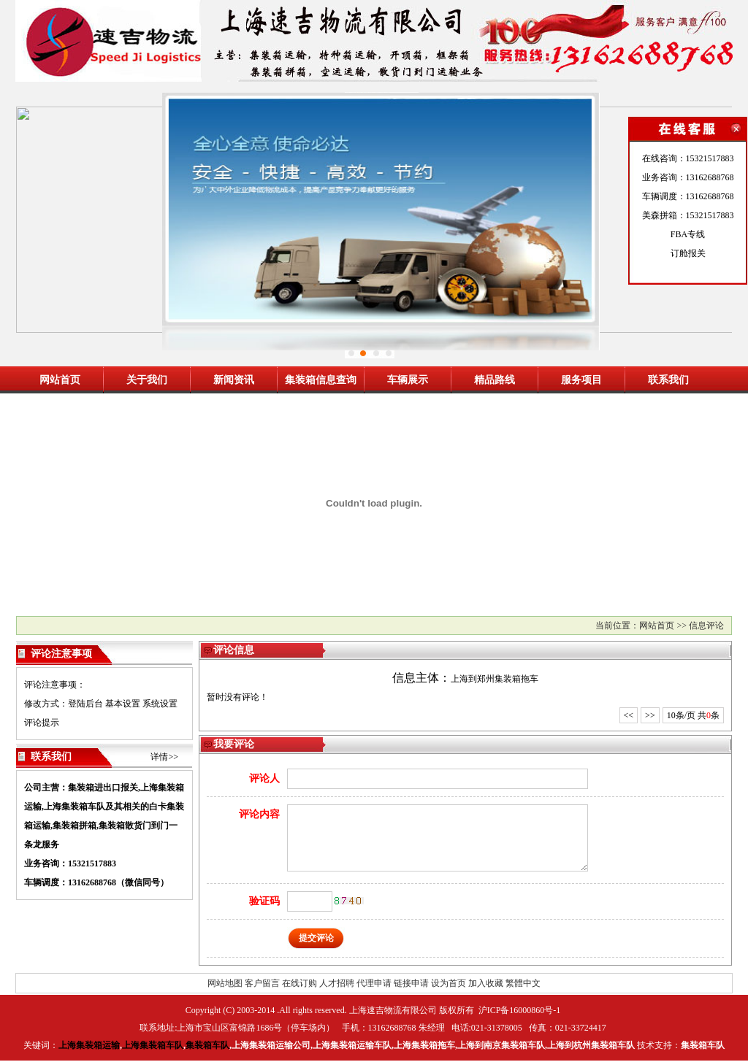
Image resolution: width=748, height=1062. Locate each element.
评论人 (264, 778)
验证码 (264, 901)
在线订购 (299, 983)
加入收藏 (485, 983)
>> (650, 715)
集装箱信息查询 (320, 379)
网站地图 (225, 983)
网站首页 (59, 379)
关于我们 (146, 379)
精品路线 (494, 379)
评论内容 (259, 814)
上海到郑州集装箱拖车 (494, 679)
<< (629, 715)
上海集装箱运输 (89, 1045)
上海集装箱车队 (152, 1045)
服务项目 (581, 379)
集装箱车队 (207, 1045)
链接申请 (411, 983)
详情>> (164, 757)
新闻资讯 (233, 379)
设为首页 (448, 983)
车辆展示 (407, 379)
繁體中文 (523, 983)
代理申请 (374, 983)
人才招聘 (336, 983)
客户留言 (262, 983)
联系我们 (668, 379)
